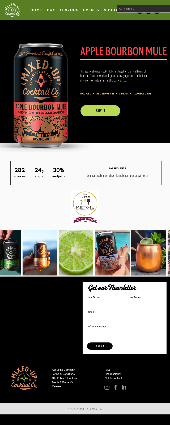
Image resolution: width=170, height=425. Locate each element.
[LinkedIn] (124, 387)
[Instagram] (107, 387)
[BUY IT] (100, 111)
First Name (94, 297)
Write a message (97, 326)
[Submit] (100, 346)
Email (91, 312)
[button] (69, 10)
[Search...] (143, 8)
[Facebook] (115, 387)
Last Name (135, 297)
